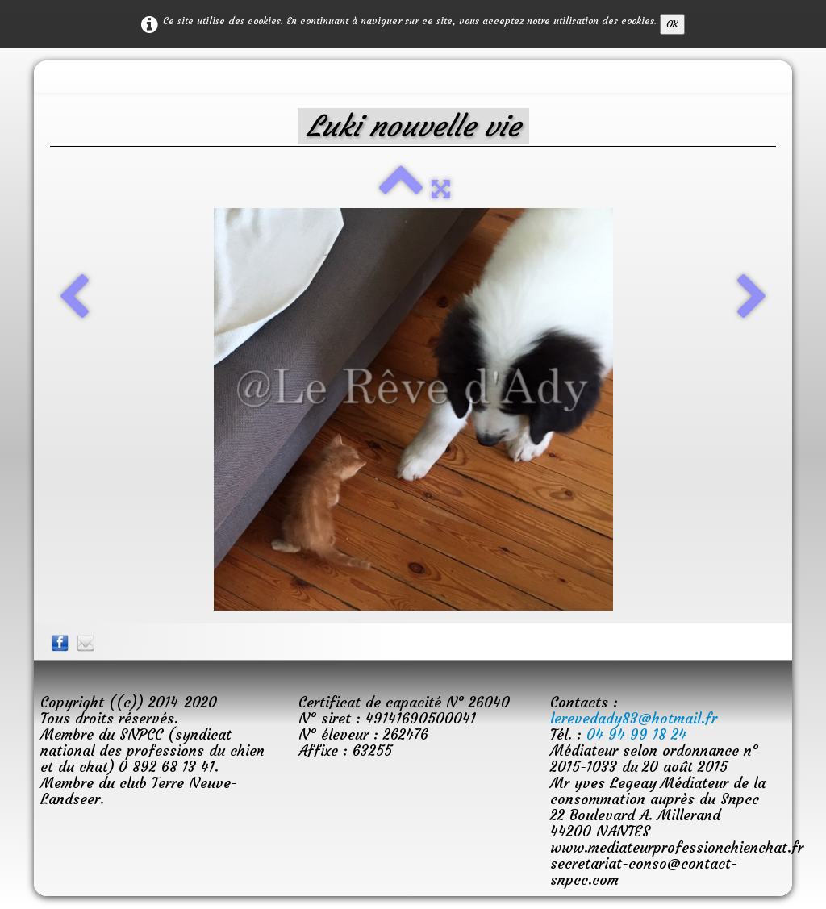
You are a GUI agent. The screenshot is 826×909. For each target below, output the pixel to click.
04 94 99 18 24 (636, 734)
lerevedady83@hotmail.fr (633, 718)
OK (672, 24)
